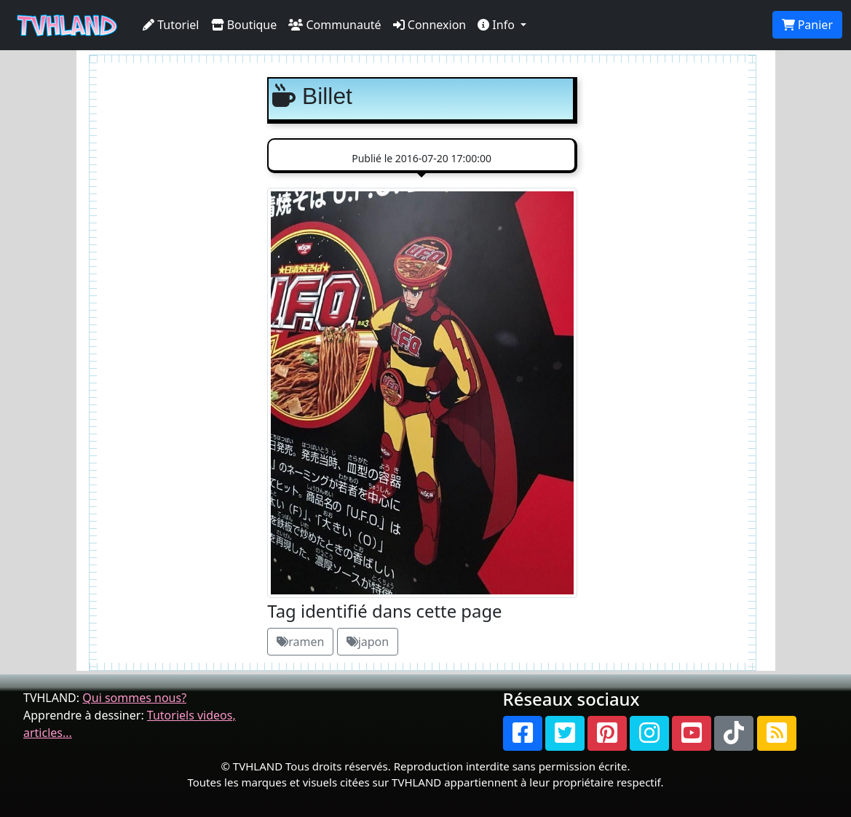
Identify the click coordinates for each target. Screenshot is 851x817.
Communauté (334, 25)
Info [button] (498, 25)
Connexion (430, 25)
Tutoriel (171, 25)
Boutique (244, 25)
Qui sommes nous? (134, 698)
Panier (807, 25)
